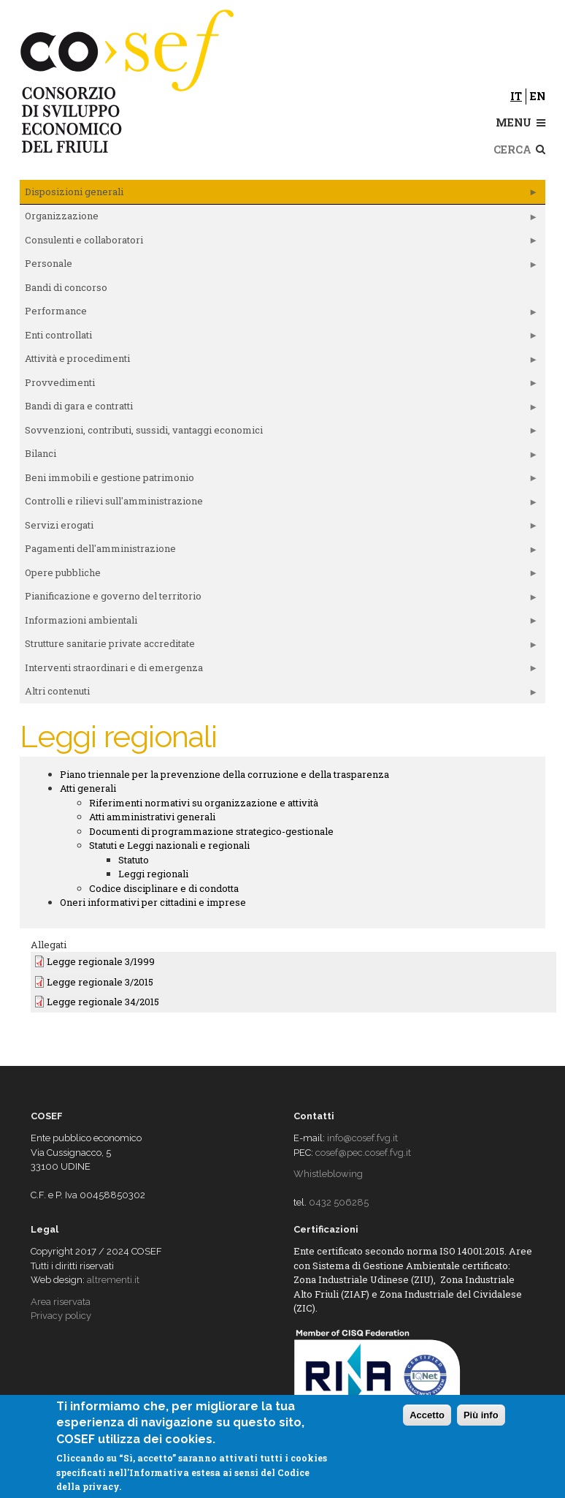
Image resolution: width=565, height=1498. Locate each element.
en (537, 96)
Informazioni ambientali (279, 622)
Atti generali (88, 788)
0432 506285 (339, 1202)
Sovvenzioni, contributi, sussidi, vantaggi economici (279, 432)
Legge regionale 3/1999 (101, 961)
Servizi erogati (279, 527)
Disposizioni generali (279, 194)
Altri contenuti (279, 693)
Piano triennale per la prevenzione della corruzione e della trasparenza (224, 774)
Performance (279, 313)
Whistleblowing (328, 1173)
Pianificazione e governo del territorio (279, 598)
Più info (481, 1415)
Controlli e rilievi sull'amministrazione (279, 503)
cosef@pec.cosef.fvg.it (363, 1152)
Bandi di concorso (66, 287)
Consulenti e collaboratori (279, 242)
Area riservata (61, 1301)
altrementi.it (113, 1279)
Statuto (133, 859)
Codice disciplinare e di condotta (164, 888)
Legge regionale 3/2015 (100, 981)
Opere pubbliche (279, 575)
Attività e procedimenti (279, 361)
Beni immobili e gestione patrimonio (279, 480)
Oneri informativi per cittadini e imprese (153, 902)
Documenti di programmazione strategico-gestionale (211, 831)
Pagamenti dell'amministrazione (279, 551)
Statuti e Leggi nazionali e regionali (169, 845)
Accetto (427, 1415)
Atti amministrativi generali (152, 816)
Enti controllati (279, 337)
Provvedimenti (279, 385)
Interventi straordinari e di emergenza (279, 670)
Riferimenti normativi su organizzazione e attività (203, 802)
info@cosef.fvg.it (362, 1137)
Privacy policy (61, 1315)
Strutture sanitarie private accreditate (279, 646)
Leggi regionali (153, 873)
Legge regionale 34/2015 (103, 1001)
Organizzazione (279, 218)
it (516, 96)
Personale (279, 266)
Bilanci (279, 456)
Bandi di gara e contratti (279, 408)
